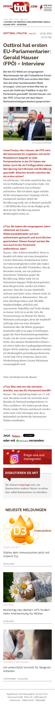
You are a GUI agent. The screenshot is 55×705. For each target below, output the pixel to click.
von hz (32, 33)
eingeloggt (24, 484)
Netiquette (40, 700)
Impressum (15, 700)
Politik (25, 19)
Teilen (16, 436)
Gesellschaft (11, 547)
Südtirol (8, 605)
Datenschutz (28, 700)
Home (5, 19)
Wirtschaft (23, 662)
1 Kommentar (9, 679)
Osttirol (15, 19)
